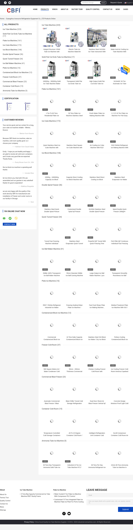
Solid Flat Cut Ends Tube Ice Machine (17, 34)
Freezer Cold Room (10, 77)
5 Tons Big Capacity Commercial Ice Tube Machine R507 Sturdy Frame (35, 495)
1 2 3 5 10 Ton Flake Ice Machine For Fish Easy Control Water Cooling (119, 115)
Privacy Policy (29, 522)
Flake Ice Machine (10, 41)
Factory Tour (77, 9)
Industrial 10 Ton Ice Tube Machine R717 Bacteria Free (74, 467)
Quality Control (93, 9)
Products (45, 9)
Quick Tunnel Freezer (11, 59)
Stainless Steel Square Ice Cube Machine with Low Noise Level (74, 147)
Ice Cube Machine (10, 45)
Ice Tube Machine (10, 29)
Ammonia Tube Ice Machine (14, 91)
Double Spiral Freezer (11, 54)
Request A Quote (116, 2)
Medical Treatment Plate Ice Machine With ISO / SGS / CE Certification (119, 307)
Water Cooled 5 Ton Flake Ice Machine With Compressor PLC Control (67, 495)
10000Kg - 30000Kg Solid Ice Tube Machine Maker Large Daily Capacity (52, 83)
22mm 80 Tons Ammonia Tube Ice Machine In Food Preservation (119, 467)
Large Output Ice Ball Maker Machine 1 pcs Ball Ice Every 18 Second (97, 275)
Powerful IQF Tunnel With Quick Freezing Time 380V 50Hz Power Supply (97, 243)
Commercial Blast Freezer (13, 82)
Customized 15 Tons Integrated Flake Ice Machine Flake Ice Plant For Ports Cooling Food (69, 501)
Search (103, 2)
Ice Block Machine (10, 50)
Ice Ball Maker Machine (12, 63)
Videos (55, 9)
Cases (125, 9)
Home (35, 9)
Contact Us (107, 9)
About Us (64, 9)
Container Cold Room (11, 86)
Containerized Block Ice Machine (15, 72)
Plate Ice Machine (10, 68)
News (118, 9)
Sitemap (3, 510)
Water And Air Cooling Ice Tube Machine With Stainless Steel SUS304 (119, 51)
